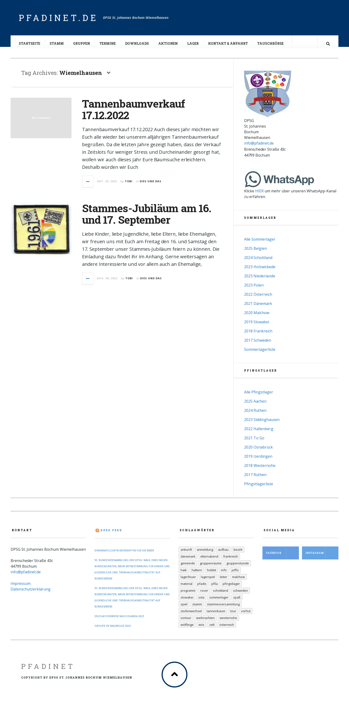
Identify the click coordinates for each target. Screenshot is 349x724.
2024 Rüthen (255, 415)
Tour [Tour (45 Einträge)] (233, 616)
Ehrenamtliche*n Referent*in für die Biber (124, 555)
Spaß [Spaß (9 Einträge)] (237, 602)
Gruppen (81, 43)
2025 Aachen (255, 406)
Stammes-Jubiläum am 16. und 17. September (146, 218)
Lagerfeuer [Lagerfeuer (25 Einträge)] (188, 581)
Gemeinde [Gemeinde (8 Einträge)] (188, 568)
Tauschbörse (271, 43)
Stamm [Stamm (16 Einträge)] (197, 609)
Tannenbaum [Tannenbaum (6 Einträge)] (216, 616)
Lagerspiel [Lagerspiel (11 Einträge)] (208, 581)
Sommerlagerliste (259, 354)
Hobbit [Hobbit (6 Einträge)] (211, 575)
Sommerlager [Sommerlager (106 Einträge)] (218, 602)
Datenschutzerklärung (31, 593)
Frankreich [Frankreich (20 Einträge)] (230, 561)
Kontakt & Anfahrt (228, 43)
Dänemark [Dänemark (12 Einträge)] (188, 561)
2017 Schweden (257, 345)
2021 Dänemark (258, 308)
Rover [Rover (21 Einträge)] (204, 595)
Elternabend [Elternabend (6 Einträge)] (209, 561)
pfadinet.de (58, 17)
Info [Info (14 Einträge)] (224, 575)
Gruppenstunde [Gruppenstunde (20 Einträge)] (237, 568)
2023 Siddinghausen (262, 424)
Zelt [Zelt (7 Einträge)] (211, 629)
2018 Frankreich (258, 335)
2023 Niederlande (259, 280)
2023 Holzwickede (259, 271)
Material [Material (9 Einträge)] (186, 588)
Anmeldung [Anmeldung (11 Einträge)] (205, 554)
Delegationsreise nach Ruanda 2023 (119, 621)
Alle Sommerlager (259, 244)
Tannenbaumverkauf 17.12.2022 (133, 114)
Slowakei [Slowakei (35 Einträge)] (187, 602)
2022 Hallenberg (258, 433)
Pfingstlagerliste (258, 488)
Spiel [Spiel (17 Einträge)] (184, 609)
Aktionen (168, 43)
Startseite (29, 43)
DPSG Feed (111, 535)
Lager (193, 43)
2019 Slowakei (256, 326)
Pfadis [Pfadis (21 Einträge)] (201, 588)
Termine (108, 43)
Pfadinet (48, 670)
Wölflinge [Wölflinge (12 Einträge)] (187, 629)
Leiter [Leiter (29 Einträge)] (223, 581)
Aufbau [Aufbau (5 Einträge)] (223, 554)
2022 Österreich (258, 299)
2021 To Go (254, 442)
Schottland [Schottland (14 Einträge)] (220, 595)
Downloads (137, 43)
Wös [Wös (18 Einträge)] (201, 629)
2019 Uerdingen (258, 461)
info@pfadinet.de (259, 147)
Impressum (21, 588)
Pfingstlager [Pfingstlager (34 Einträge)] (231, 588)
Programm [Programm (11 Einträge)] (188, 595)
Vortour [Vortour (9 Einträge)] (186, 622)
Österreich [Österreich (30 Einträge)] (226, 629)
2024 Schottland (258, 262)
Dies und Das (150, 186)
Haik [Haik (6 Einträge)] (184, 575)
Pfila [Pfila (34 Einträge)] (214, 588)
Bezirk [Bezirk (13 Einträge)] (238, 554)
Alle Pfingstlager (258, 396)
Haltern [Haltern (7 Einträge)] (197, 575)
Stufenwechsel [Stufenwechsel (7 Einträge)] (191, 616)
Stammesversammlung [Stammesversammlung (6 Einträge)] (223, 609)
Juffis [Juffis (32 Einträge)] (235, 575)
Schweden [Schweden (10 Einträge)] (240, 595)
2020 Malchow (256, 317)
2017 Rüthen (255, 479)
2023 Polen (254, 289)
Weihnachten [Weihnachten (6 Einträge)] (205, 622)
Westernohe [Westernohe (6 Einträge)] (228, 622)
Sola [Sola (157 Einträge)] (201, 602)
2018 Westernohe (259, 470)
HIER (259, 195)
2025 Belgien (255, 253)
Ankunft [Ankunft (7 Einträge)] (186, 554)
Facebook (282, 557)
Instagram (321, 557)
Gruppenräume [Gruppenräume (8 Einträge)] (211, 568)
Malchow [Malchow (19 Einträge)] (238, 581)
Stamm (57, 43)
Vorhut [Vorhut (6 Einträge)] (245, 616)
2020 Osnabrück (258, 451)
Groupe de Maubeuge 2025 (113, 630)
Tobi (128, 186)
